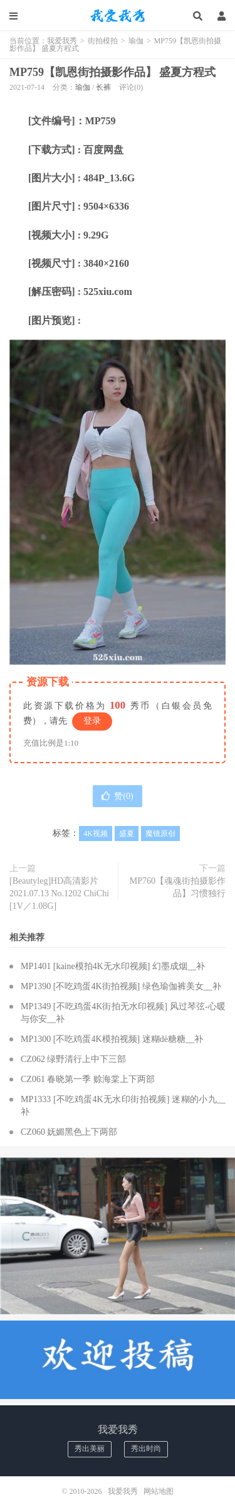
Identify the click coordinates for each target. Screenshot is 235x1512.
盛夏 (126, 833)
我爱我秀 (117, 15)
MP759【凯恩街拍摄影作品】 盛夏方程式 (112, 72)
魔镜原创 (160, 833)
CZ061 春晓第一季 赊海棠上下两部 (88, 1079)
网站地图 (159, 1491)
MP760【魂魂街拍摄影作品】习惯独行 (178, 887)
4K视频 (95, 833)
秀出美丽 (90, 1448)
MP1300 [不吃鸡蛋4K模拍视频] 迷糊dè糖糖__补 (112, 1039)
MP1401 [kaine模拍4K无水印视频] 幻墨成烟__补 (113, 966)
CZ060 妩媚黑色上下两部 (69, 1132)
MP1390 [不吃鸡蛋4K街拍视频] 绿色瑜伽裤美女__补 (121, 986)
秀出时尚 (146, 1448)
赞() (117, 796)
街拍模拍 (103, 40)
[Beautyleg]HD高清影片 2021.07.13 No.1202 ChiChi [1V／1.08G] (59, 893)
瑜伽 (136, 40)
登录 (92, 721)
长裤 (103, 87)
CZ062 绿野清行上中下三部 (73, 1059)
